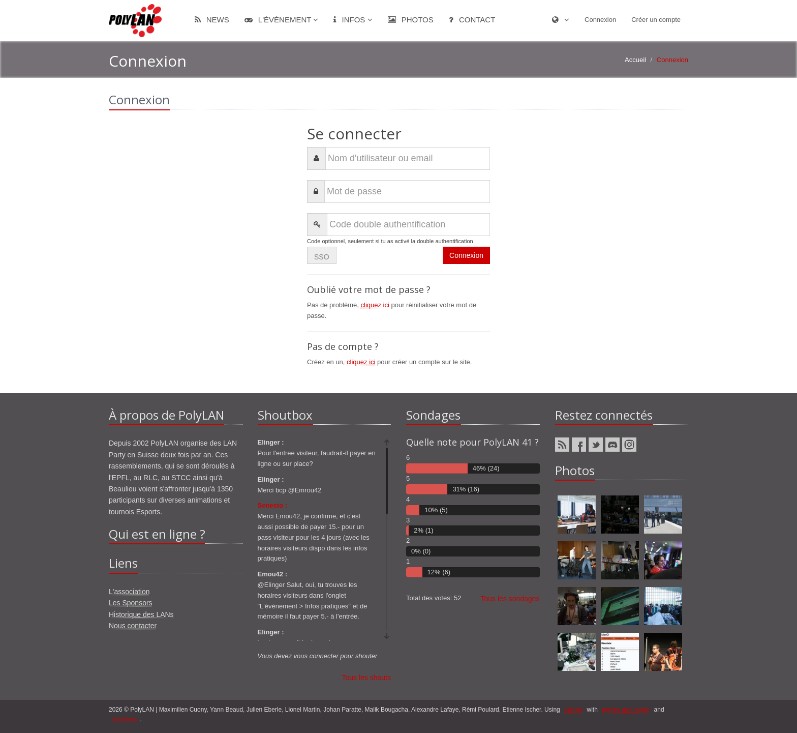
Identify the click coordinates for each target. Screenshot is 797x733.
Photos (411, 19)
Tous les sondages (510, 599)
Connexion (600, 19)
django (573, 709)
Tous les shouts (366, 677)
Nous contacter (133, 626)
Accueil (635, 60)
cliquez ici (375, 305)
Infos (352, 19)
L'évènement (281, 19)
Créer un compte (656, 19)
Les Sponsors (130, 603)
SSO (321, 257)
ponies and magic (626, 709)
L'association (129, 592)
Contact (472, 19)
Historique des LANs (141, 614)
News (212, 19)
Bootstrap (124, 719)
